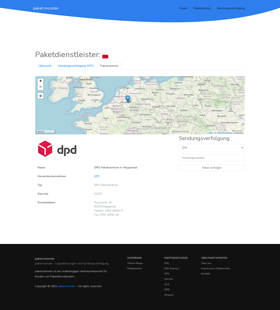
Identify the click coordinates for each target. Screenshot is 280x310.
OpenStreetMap (224, 133)
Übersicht (45, 66)
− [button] (40, 87)
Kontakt (205, 273)
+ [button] (40, 81)
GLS (166, 284)
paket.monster (46, 8)
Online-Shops (135, 263)
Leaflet (210, 133)
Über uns (206, 263)
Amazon (169, 295)
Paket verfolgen (212, 168)
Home (183, 8)
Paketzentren (202, 8)
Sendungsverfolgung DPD (76, 66)
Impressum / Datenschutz (215, 268)
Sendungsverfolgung (231, 8)
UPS (166, 273)
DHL (166, 263)
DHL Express (171, 268)
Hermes (168, 279)
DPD (97, 176)
